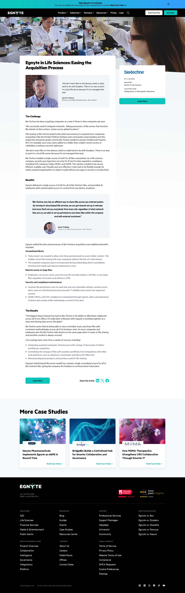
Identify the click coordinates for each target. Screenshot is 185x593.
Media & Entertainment (32, 529)
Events (63, 524)
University (104, 529)
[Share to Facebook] (107, 381)
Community (105, 533)
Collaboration (27, 550)
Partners (86, 12)
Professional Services (110, 515)
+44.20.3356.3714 (31, 496)
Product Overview (29, 545)
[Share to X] (102, 381)
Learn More (142, 101)
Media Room (65, 555)
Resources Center (68, 533)
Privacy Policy (106, 550)
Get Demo (170, 12)
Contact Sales (66, 564)
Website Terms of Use (110, 555)
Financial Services (29, 524)
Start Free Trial (154, 12)
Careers (63, 550)
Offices (63, 559)
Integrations (26, 564)
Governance (26, 559)
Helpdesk (104, 524)
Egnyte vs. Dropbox (149, 520)
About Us (64, 545)
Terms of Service (107, 545)
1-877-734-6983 (28, 494)
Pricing (109, 13)
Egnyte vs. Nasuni (148, 533)
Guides (63, 520)
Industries (74, 12)
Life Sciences (26, 520)
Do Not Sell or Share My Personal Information (54, 585)
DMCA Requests (107, 564)
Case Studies (66, 529)
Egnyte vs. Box (146, 515)
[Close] (168, 4)
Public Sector (27, 533)
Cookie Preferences (109, 569)
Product (62, 12)
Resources (98, 12)
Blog (61, 515)
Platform (24, 569)
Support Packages (108, 520)
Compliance (105, 559)
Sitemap (103, 573)
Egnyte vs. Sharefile (149, 524)
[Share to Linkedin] (98, 381)
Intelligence (26, 555)
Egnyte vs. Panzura (148, 529)
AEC (22, 515)
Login (117, 13)
